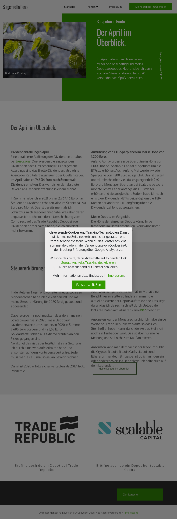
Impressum (116, 275)
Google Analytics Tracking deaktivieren (88, 262)
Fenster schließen (88, 284)
